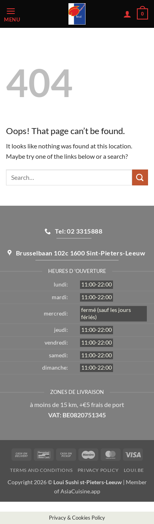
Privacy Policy (98, 470)
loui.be (134, 470)
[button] (20, 14)
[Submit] (140, 177)
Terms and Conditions (41, 470)
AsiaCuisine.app (80, 491)
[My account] (127, 14)
